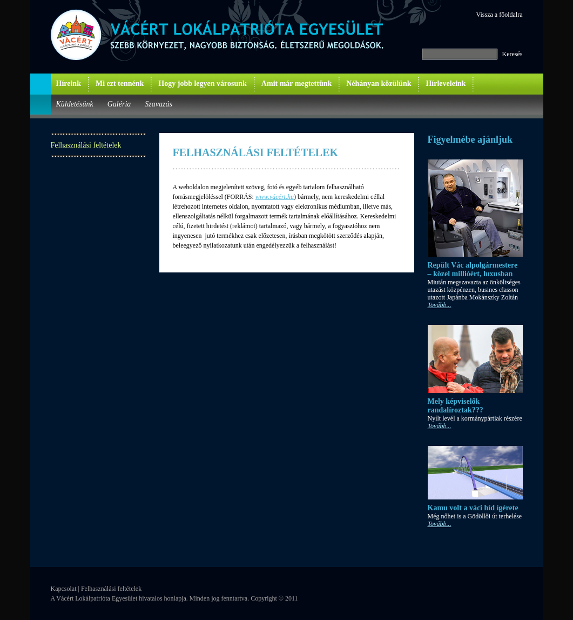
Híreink (68, 83)
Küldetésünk (74, 104)
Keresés (512, 54)
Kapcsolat (64, 588)
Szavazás (158, 104)
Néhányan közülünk (378, 83)
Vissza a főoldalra (499, 14)
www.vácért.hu (274, 197)
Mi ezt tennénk (120, 83)
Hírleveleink (446, 83)
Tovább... (439, 305)
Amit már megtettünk (296, 83)
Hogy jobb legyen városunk (202, 83)
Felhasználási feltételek (86, 145)
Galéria (119, 104)
